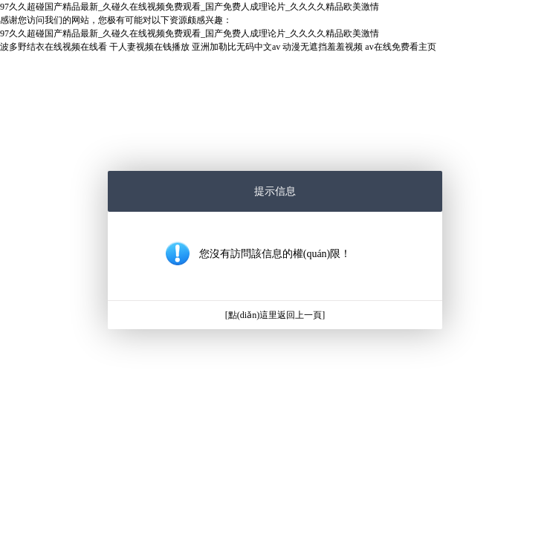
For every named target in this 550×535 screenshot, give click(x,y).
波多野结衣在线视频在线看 (53, 47)
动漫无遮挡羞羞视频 (322, 47)
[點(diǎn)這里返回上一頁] (275, 315)
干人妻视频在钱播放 (149, 47)
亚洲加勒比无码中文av (236, 47)
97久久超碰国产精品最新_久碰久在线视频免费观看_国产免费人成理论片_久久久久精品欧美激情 (189, 6)
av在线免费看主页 (400, 47)
